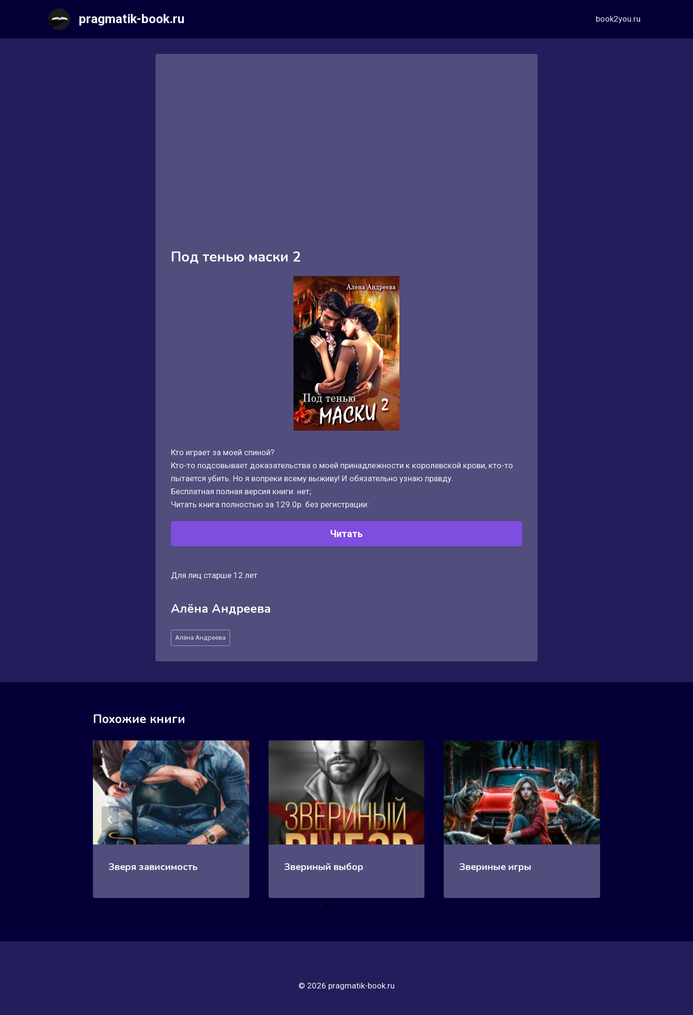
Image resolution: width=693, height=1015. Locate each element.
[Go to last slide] (110, 819)
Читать (346, 534)
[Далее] (582, 819)
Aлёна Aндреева (200, 637)
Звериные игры (495, 866)
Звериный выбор (323, 866)
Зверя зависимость (153, 866)
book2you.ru (618, 19)
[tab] (327, 906)
